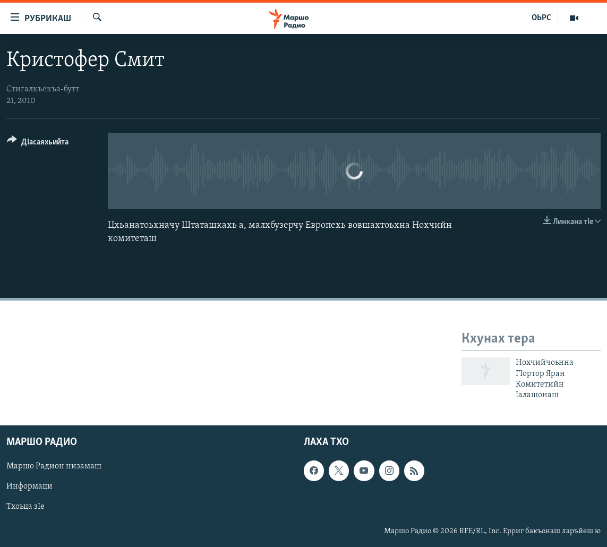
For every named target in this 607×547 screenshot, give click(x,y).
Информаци (29, 486)
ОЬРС (541, 18)
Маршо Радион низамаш (53, 466)
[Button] (38, 144)
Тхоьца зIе (25, 506)
